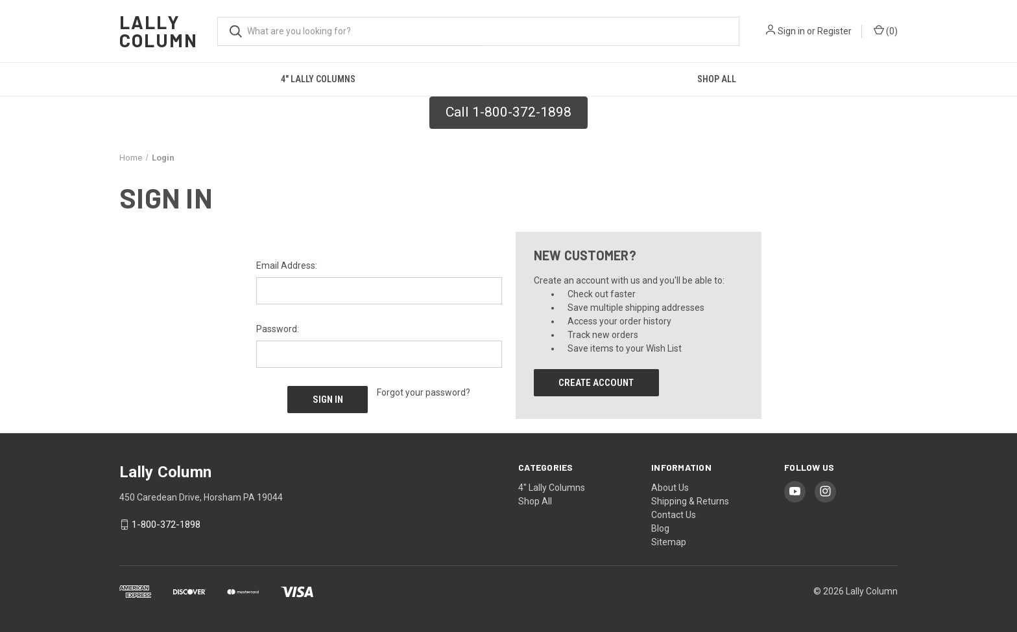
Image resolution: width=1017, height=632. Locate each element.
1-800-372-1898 (166, 524)
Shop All (716, 79)
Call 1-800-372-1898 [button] (508, 112)
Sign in (791, 31)
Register (834, 31)
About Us (670, 487)
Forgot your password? (423, 392)
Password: (277, 329)
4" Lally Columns (318, 79)
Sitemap (668, 542)
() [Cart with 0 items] (886, 30)
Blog (660, 528)
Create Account (596, 383)
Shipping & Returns (690, 501)
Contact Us (673, 515)
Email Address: (286, 265)
